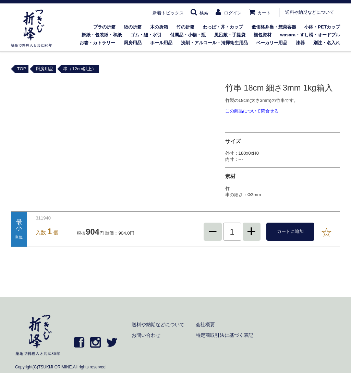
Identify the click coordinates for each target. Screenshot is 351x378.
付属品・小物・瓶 (188, 34)
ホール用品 (161, 42)
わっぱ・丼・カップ (223, 26)
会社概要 (205, 324)
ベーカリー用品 (271, 42)
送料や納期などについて (309, 12)
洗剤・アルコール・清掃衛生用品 (214, 42)
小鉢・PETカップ (322, 26)
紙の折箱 (133, 26)
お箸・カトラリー (97, 42)
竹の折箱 (185, 26)
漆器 (300, 42)
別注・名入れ (326, 42)
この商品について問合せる (252, 111)
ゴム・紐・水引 (145, 34)
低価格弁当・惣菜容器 (274, 26)
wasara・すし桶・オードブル (310, 34)
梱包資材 (262, 34)
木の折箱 (159, 26)
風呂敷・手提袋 (229, 34)
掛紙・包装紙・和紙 (102, 34)
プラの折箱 (104, 26)
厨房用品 (133, 42)
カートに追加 (290, 231)
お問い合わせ (146, 335)
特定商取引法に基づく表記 (224, 335)
